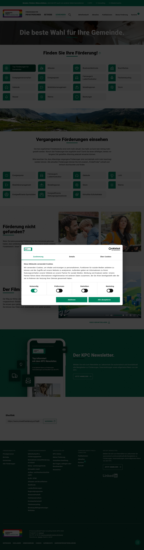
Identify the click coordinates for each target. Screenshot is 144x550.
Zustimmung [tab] (38, 257)
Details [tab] (72, 257)
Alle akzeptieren (104, 300)
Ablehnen (71, 300)
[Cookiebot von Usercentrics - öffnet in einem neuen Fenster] (110, 249)
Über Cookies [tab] (105, 257)
